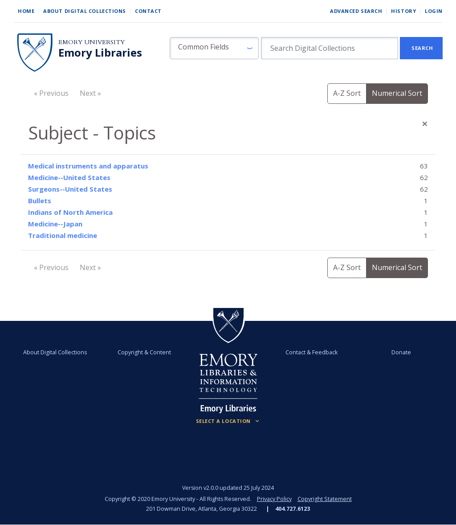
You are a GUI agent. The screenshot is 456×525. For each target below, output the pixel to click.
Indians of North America (70, 212)
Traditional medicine (62, 235)
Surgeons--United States (70, 189)
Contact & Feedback (311, 352)
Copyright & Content (144, 352)
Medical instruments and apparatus (88, 165)
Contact (148, 11)
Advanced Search (356, 11)
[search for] (329, 48)
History (403, 11)
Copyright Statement (324, 499)
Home (26, 11)
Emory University (91, 42)
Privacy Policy (274, 499)
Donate (400, 352)
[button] (214, 48)
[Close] (425, 123)
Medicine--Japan (55, 223)
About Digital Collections (84, 11)
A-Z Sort (347, 93)
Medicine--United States (69, 177)
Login (434, 11)
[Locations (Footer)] (228, 421)
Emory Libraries (100, 52)
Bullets (39, 200)
